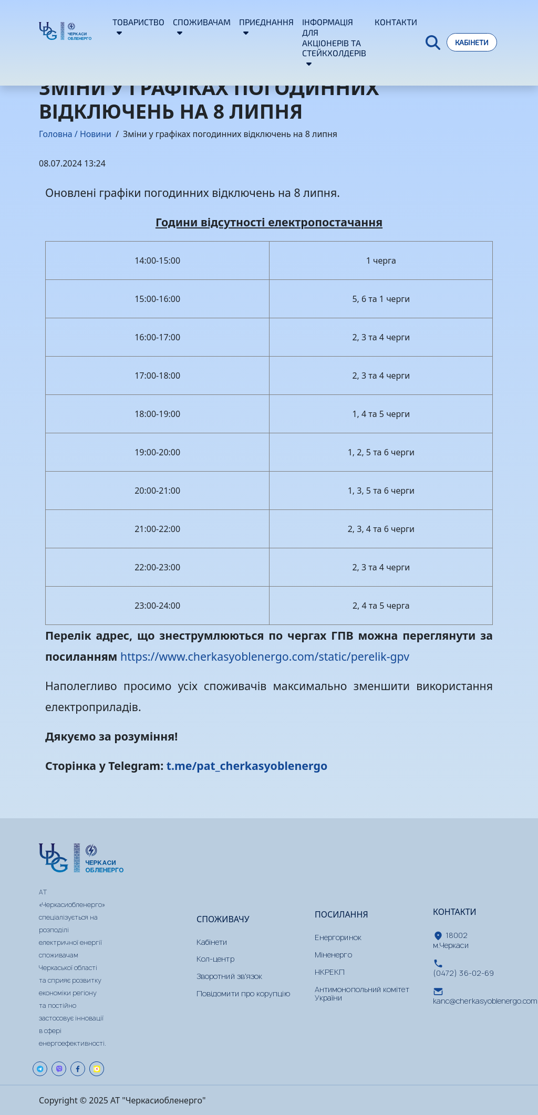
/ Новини (92, 134)
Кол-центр (215, 959)
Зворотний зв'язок (229, 976)
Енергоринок (338, 937)
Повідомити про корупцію (243, 993)
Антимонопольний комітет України (362, 993)
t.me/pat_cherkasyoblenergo (247, 765)
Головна (56, 134)
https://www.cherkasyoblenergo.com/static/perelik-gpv (264, 656)
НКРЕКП (330, 972)
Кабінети (472, 42)
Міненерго (333, 955)
